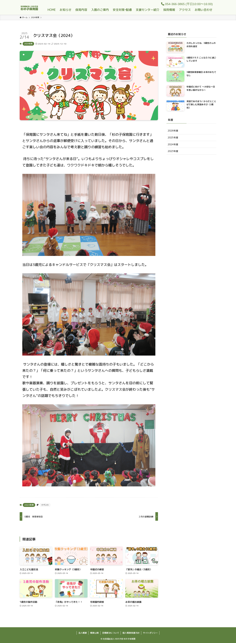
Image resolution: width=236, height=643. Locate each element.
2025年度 (173, 137)
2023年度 (173, 151)
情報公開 (94, 632)
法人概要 (82, 632)
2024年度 (28, 43)
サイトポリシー (150, 632)
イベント (45, 504)
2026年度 (173, 130)
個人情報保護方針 (130, 632)
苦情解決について (110, 632)
